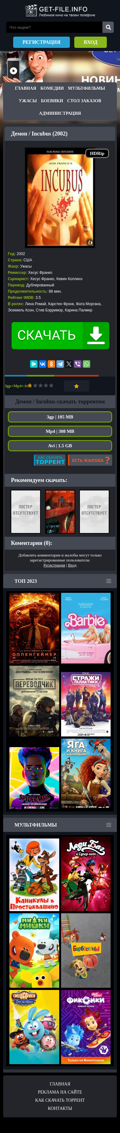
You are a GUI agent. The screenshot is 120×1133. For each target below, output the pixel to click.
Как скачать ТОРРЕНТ (60, 1100)
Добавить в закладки (76, 386)
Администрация (60, 113)
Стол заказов (84, 101)
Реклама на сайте (60, 1092)
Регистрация (41, 42)
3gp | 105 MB (60, 416)
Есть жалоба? (90, 460)
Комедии (52, 88)
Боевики (52, 101)
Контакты (60, 1108)
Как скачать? (49, 460)
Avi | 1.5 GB (60, 445)
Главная (25, 88)
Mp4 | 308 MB (60, 431)
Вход (90, 42)
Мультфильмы (86, 88)
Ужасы (28, 101)
